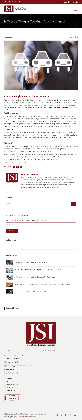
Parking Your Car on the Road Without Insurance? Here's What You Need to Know (42, 284)
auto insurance (9, 159)
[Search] (41, 204)
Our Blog (9, 387)
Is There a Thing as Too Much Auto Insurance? (24, 163)
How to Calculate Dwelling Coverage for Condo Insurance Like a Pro (38, 270)
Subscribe (11, 230)
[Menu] (75, 9)
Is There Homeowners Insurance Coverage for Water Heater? (35, 277)
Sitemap (33, 416)
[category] (41, 246)
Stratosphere (24, 416)
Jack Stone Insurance (30, 174)
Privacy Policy (9, 369)
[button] (73, 204)
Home (8, 378)
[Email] (41, 224)
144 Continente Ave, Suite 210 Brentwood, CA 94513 (14, 357)
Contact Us (9, 390)
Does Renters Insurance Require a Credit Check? (31, 262)
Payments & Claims (12, 384)
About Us (9, 381)
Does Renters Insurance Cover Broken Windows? (31, 291)
